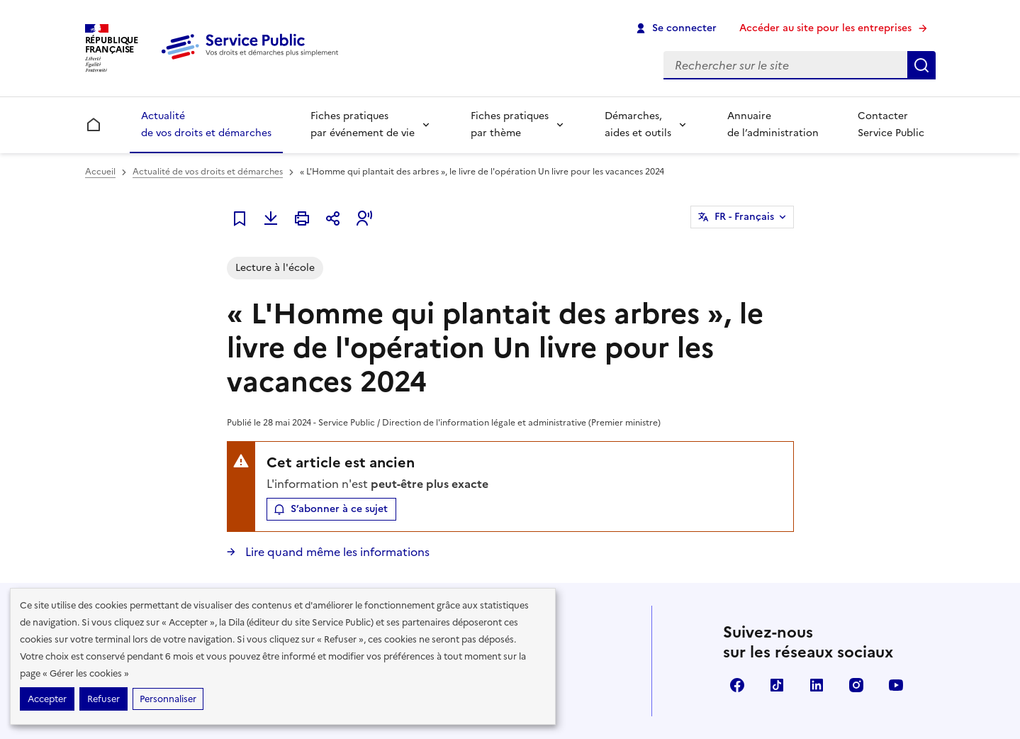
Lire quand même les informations (336, 551)
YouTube (896, 685)
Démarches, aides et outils (638, 124)
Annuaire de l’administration (773, 124)
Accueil (100, 171)
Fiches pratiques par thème (510, 124)
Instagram (856, 685)
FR (744, 217)
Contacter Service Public (891, 124)
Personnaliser (168, 699)
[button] (364, 218)
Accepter (47, 699)
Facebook (737, 685)
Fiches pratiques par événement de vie (362, 124)
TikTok (777, 685)
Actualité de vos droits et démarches (206, 124)
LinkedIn (816, 685)
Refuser (103, 699)
